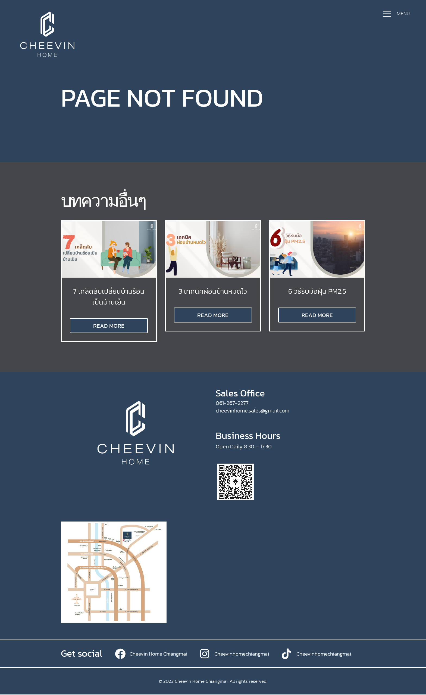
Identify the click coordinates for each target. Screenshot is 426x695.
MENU (403, 13)
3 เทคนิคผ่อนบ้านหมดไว (213, 291)
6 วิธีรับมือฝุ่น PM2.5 (317, 291)
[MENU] (387, 14)
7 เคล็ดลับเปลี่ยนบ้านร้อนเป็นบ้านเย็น (109, 296)
